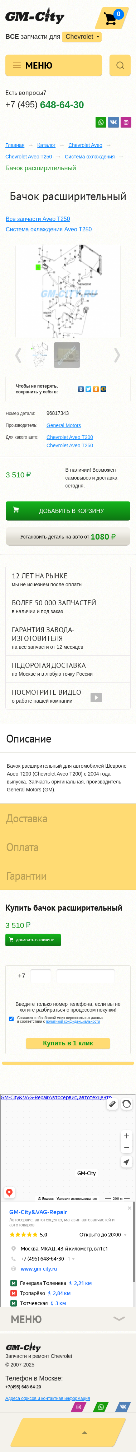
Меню (38, 65)
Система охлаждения (90, 156)
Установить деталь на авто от (68, 537)
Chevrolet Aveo (85, 145)
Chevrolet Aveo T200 (70, 437)
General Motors (64, 425)
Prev (19, 356)
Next (117, 356)
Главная (14, 145)
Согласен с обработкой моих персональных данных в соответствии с (60, 1019)
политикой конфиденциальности (73, 1021)
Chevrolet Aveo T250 (28, 156)
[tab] (68, 738)
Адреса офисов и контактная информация (47, 1398)
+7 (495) (44, 104)
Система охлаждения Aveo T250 (49, 229)
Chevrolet (79, 36)
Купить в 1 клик (68, 1043)
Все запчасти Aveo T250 (38, 219)
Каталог (46, 145)
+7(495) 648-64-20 (23, 1386)
